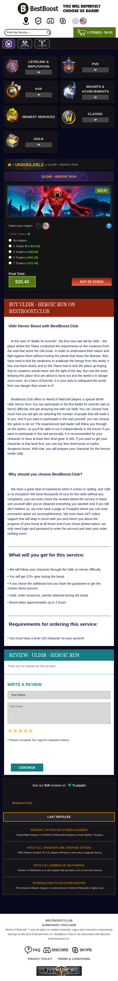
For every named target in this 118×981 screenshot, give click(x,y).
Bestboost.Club (22, 803)
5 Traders (23, 257)
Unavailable (29, 165)
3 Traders (23, 252)
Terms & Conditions (74, 959)
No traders (18, 240)
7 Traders (23, 263)
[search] (48, 32)
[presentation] (41, 751)
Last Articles (58, 816)
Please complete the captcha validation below (39, 740)
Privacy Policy (40, 959)
